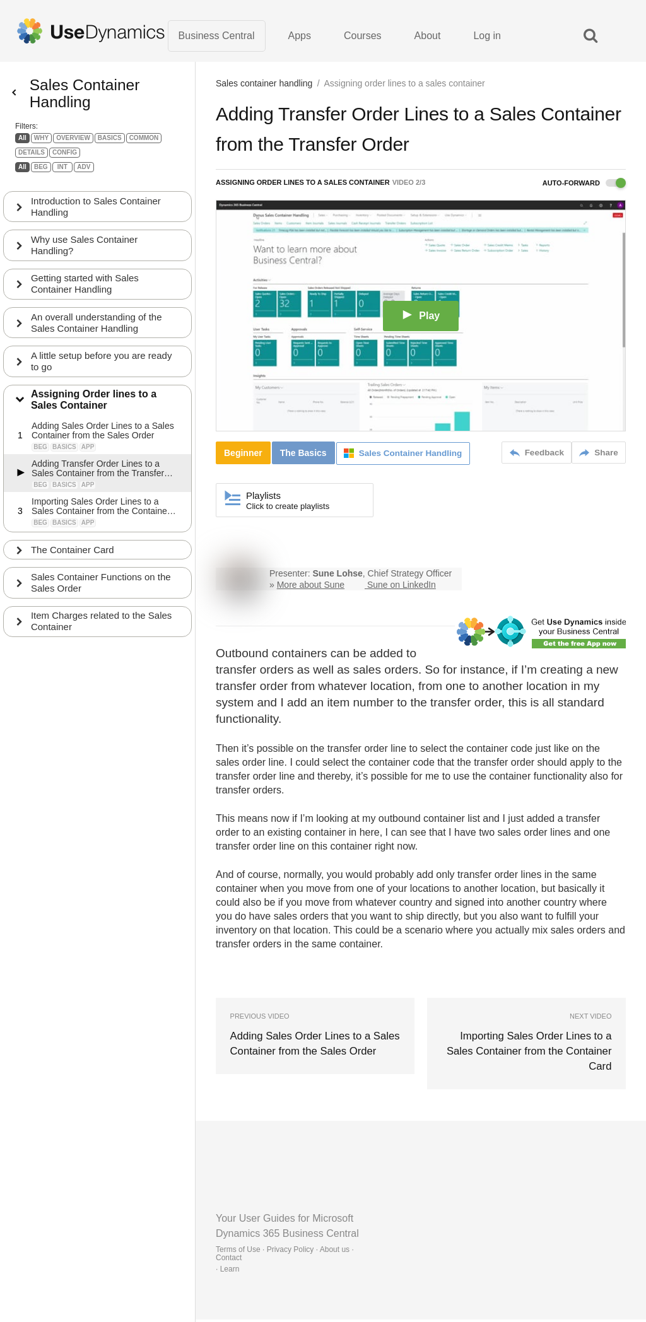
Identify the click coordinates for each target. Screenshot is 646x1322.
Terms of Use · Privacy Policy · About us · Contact (285, 1256)
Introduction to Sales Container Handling (97, 217)
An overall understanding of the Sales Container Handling (97, 335)
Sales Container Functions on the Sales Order (102, 596)
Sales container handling (264, 87)
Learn (230, 1271)
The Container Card (73, 563)
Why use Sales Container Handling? (85, 256)
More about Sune (310, 588)
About (427, 37)
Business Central (217, 37)
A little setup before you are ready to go (102, 374)
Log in (487, 37)
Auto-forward (584, 186)
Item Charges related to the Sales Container (102, 635)
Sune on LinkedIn (401, 588)
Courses (363, 37)
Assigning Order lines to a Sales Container (95, 413)
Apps (299, 37)
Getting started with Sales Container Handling (86, 295)
